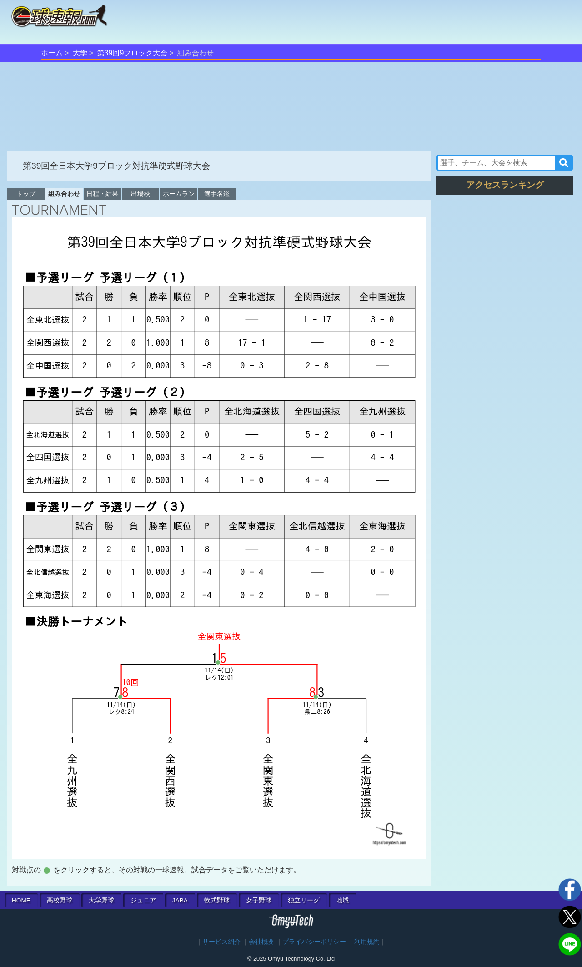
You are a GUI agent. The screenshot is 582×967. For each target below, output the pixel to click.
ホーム (52, 53)
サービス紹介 (221, 941)
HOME (21, 900)
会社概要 (261, 941)
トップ (25, 193)
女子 (258, 900)
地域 (342, 900)
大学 (80, 53)
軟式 (217, 900)
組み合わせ (64, 193)
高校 (59, 900)
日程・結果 (102, 193)
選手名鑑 (217, 193)
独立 (304, 900)
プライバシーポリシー (314, 941)
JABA (180, 900)
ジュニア (143, 900)
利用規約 (367, 941)
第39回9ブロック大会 (132, 53)
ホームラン (179, 193)
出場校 (140, 193)
